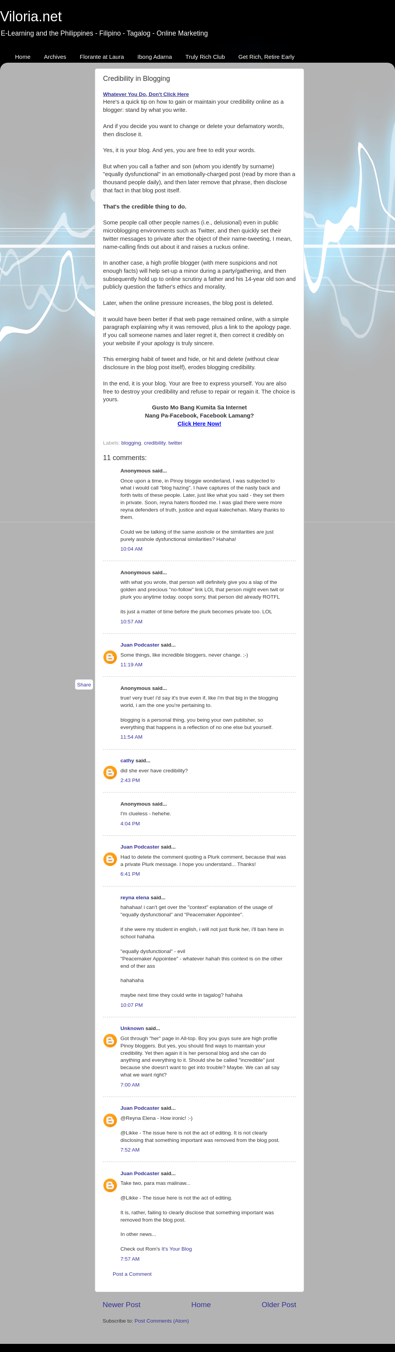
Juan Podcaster (140, 645)
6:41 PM (130, 874)
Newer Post (122, 1305)
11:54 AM (131, 737)
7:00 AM (130, 1085)
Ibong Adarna (154, 56)
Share (84, 685)
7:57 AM (130, 1259)
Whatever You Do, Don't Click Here (146, 94)
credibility (154, 443)
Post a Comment (132, 1274)
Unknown (132, 1028)
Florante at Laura (102, 56)
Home (23, 56)
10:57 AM (131, 622)
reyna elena (134, 897)
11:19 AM (131, 664)
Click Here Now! (199, 424)
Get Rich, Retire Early (267, 56)
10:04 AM (131, 549)
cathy (127, 760)
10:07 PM (131, 1005)
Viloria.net (31, 16)
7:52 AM (130, 1150)
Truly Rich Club (205, 56)
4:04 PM (130, 824)
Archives (55, 56)
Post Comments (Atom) (162, 1321)
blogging (131, 443)
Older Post (279, 1305)
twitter (175, 443)
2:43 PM (130, 780)
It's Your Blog (176, 1249)
